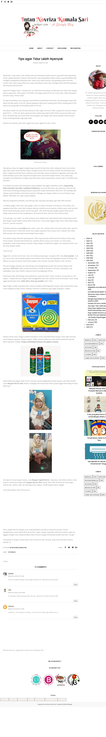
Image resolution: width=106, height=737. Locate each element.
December (91, 263)
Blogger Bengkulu (91, 343)
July (89, 275)
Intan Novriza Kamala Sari (49, 704)
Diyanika (10, 574)
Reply (75, 584)
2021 (87, 246)
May (89, 280)
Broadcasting (90, 351)
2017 (87, 256)
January (91, 322)
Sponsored (40, 700)
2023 (88, 241)
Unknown (11, 606)
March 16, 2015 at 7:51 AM (16, 576)
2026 (88, 238)
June (89, 278)
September (92, 270)
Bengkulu (88, 340)
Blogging (88, 347)
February (91, 320)
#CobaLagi (12, 552)
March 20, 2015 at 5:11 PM (16, 609)
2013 (87, 327)
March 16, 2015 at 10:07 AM (16, 592)
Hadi (9, 590)
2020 (88, 248)
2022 (88, 243)
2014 (88, 325)
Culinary (88, 354)
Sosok (31, 700)
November (91, 265)
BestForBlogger (68, 704)
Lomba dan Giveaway (92, 358)
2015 (87, 261)
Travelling (22, 700)
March (90, 285)
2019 (87, 251)
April (89, 282)
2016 (87, 258)
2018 (87, 253)
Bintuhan (62, 700)
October (91, 268)
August (90, 273)
